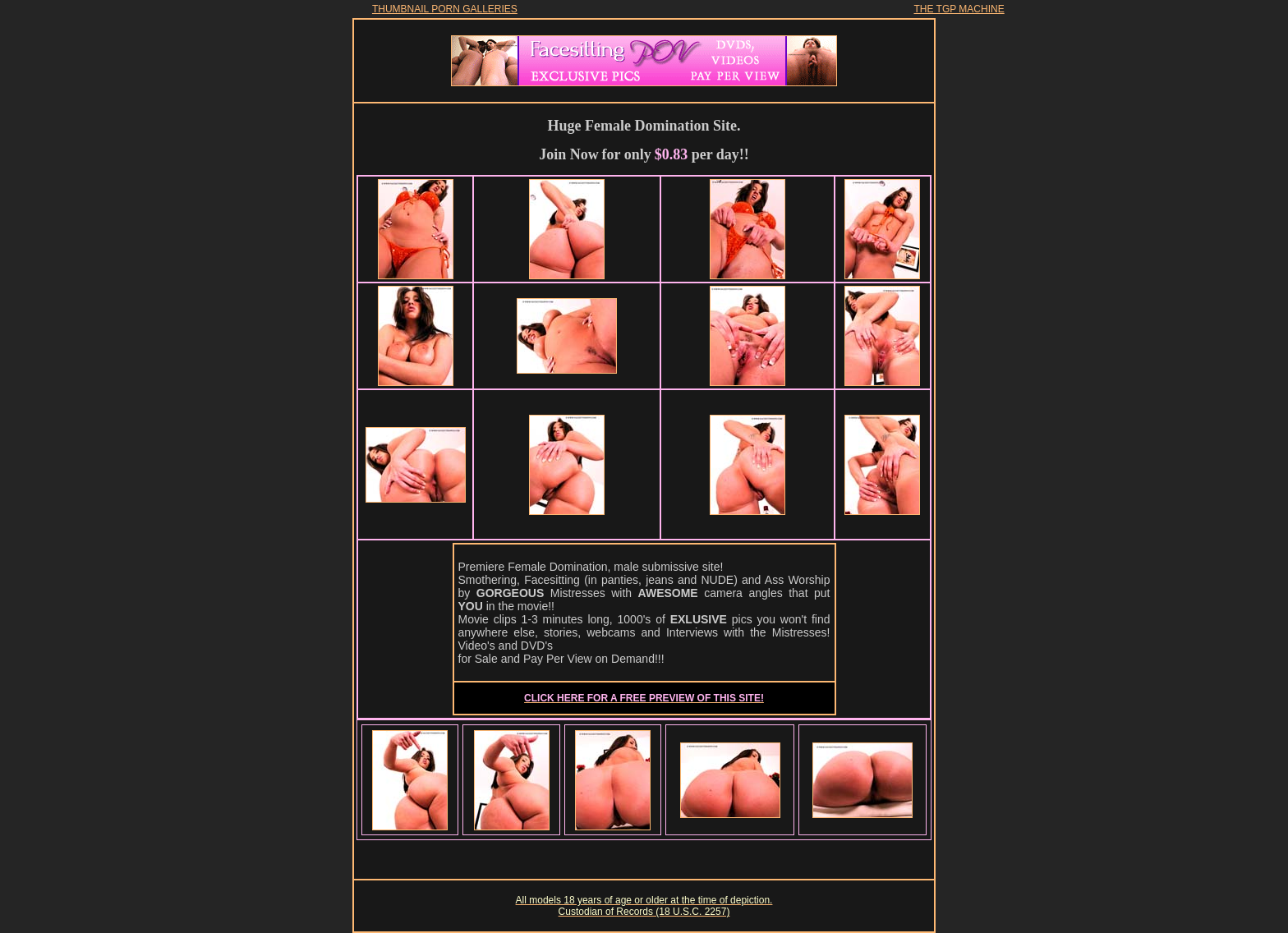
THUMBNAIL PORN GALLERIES (445, 9)
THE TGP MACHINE (958, 9)
